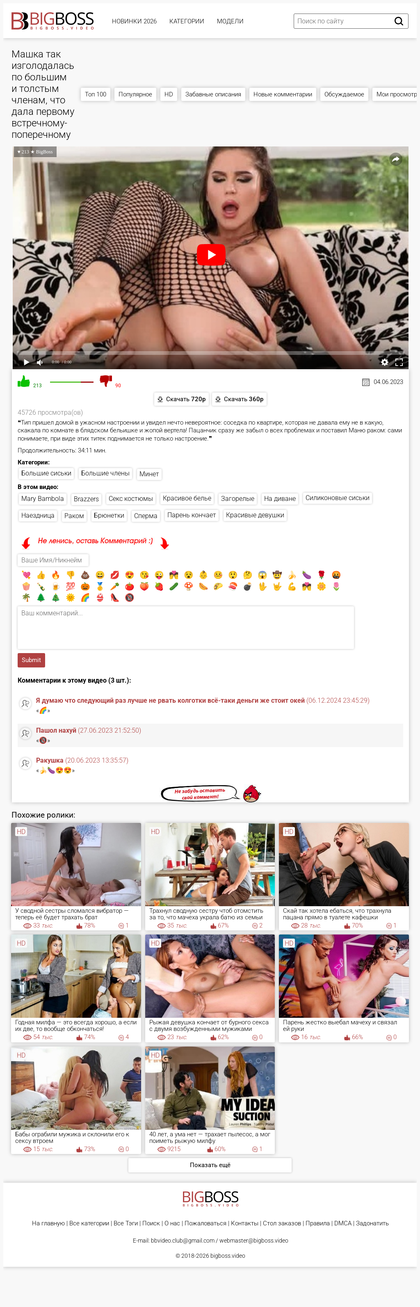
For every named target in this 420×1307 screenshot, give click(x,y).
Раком (74, 516)
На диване (280, 499)
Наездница (38, 515)
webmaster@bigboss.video (253, 1240)
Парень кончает (191, 515)
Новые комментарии (282, 94)
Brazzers (86, 499)
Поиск (151, 1223)
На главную (48, 1223)
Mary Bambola (42, 499)
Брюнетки (109, 515)
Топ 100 (95, 94)
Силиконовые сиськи (338, 498)
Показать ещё (210, 1165)
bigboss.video (227, 1255)
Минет (149, 474)
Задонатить (372, 1223)
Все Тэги (126, 1223)
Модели (230, 21)
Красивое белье (187, 498)
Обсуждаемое (344, 94)
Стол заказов (282, 1223)
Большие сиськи (46, 473)
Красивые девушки (255, 515)
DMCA (343, 1223)
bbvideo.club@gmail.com (183, 1240)
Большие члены (105, 473)
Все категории (89, 1223)
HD (168, 94)
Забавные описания (213, 94)
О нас (172, 1223)
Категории (186, 21)
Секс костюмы (131, 499)
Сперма (146, 516)
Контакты (244, 1223)
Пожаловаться (205, 1223)
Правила (318, 1223)
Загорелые (237, 499)
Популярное (135, 94)
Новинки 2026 (134, 21)
